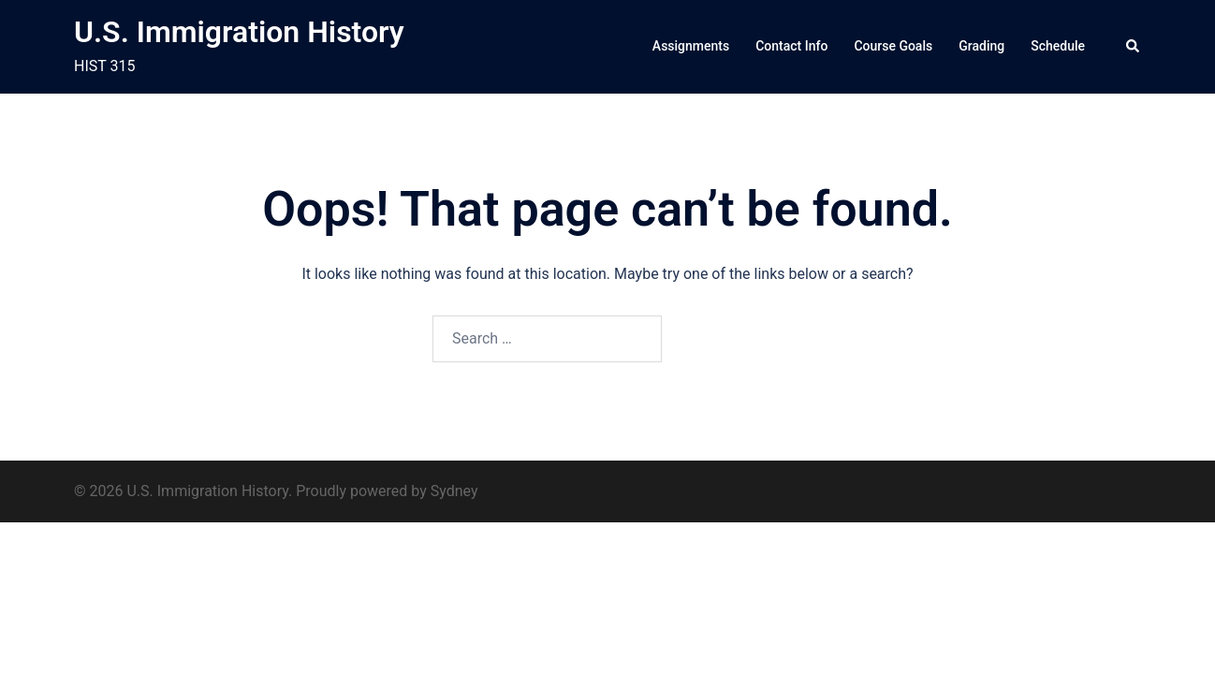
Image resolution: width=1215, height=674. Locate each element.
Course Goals (893, 45)
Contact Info (791, 45)
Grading (981, 45)
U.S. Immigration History (239, 32)
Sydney (454, 491)
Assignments (690, 45)
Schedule (1058, 45)
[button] (1133, 46)
